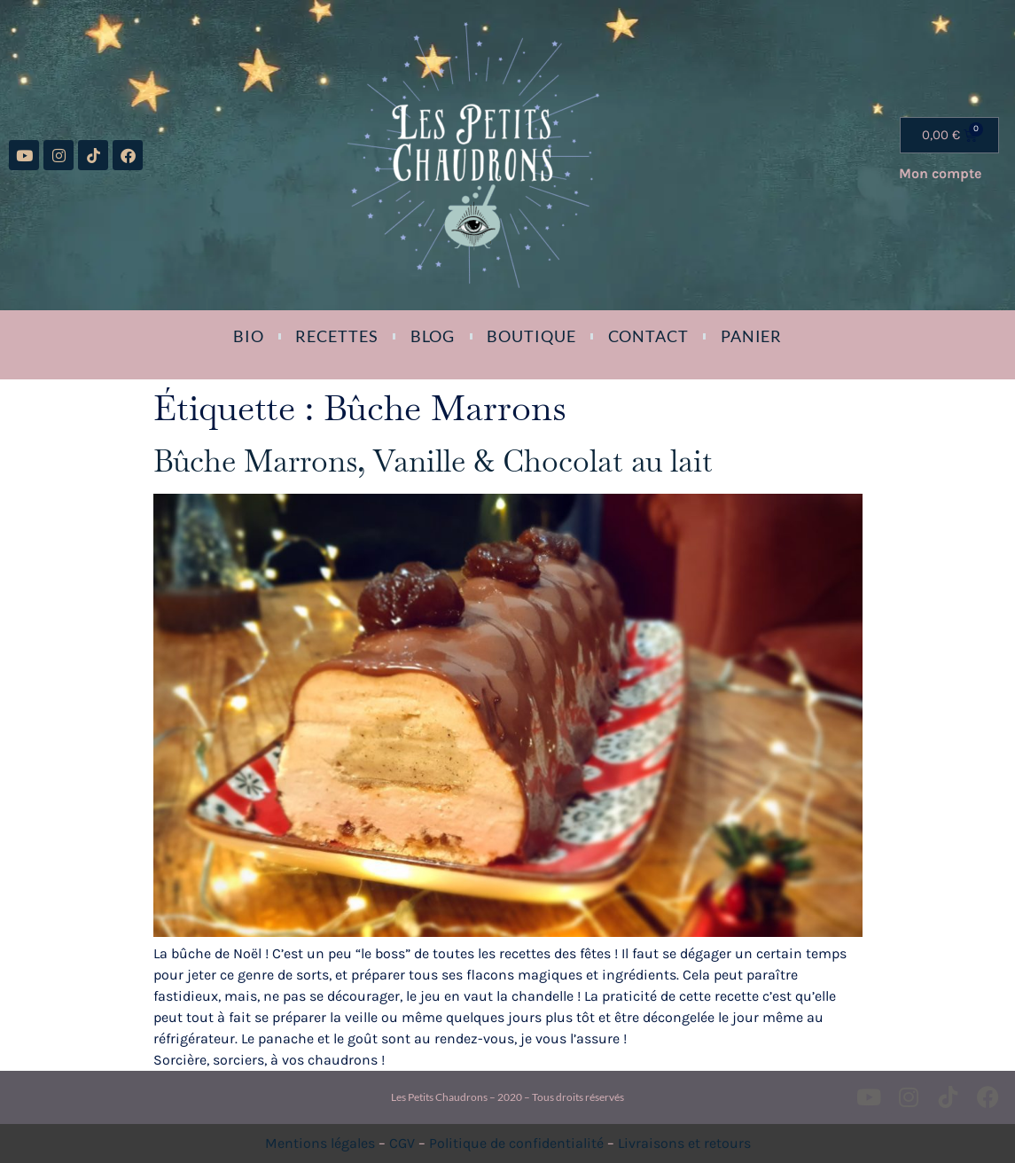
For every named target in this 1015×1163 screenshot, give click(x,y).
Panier (751, 336)
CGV (402, 1143)
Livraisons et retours (684, 1143)
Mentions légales (320, 1143)
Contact (648, 336)
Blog (433, 336)
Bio (248, 336)
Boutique (531, 336)
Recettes (336, 336)
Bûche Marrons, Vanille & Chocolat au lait (433, 460)
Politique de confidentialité (516, 1143)
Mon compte (940, 173)
